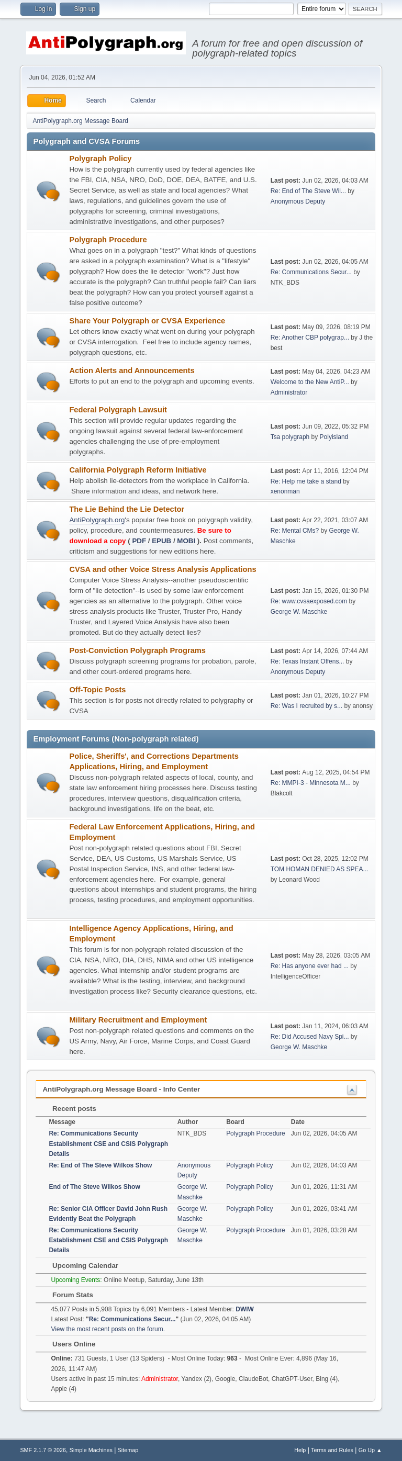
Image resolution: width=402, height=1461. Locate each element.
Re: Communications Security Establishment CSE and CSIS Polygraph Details (108, 1143)
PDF (139, 541)
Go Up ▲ (370, 1450)
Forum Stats (67, 1295)
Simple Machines (91, 1450)
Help (300, 1450)
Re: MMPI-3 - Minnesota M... (311, 782)
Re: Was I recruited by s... (306, 706)
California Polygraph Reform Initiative (137, 470)
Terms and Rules (332, 1450)
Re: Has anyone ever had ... (310, 966)
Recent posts (69, 1108)
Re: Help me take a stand (306, 481)
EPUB (161, 541)
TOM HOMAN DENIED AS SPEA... (319, 869)
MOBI (186, 541)
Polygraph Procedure (108, 239)
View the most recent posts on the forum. (108, 1329)
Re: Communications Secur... (311, 272)
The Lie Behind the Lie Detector (126, 509)
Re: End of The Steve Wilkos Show (100, 1165)
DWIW (245, 1309)
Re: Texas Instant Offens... (307, 661)
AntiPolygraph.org (97, 520)
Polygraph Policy (100, 158)
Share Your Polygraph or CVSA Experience (147, 321)
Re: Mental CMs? (295, 530)
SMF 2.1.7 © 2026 (43, 1450)
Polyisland (334, 437)
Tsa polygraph (290, 437)
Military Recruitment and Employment (138, 1020)
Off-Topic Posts (97, 689)
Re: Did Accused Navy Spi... (310, 1036)
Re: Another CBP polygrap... (310, 337)
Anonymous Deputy (298, 201)
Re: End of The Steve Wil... (308, 191)
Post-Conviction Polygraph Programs (137, 650)
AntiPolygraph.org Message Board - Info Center (121, 1089)
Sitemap (128, 1450)
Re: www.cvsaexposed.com (309, 601)
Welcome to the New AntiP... (310, 382)
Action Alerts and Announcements (131, 370)
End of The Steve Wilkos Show (94, 1186)
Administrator (289, 392)
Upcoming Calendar (80, 1265)
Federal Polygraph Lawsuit (118, 410)
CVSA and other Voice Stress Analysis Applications (162, 569)
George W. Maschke (299, 611)
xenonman (285, 491)
